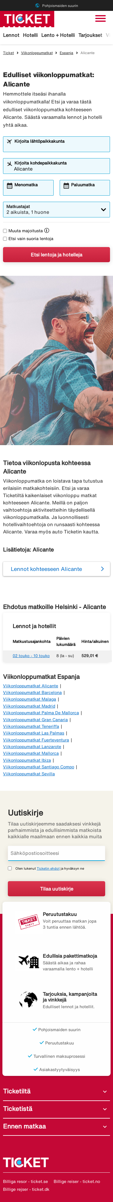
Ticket (8, 53)
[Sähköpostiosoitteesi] (56, 853)
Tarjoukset (90, 35)
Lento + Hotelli (58, 35)
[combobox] (60, 147)
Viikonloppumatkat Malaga (29, 699)
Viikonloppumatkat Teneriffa (31, 726)
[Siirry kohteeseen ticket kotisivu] (27, 18)
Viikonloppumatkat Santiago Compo (38, 767)
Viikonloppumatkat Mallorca (31, 753)
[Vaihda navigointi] (100, 18)
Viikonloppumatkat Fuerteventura (36, 740)
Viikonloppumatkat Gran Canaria (35, 720)
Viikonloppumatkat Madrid (29, 706)
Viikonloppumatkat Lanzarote (32, 746)
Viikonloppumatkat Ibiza (27, 760)
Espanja (66, 53)
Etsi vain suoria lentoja (28, 238)
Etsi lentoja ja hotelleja (56, 254)
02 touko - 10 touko (31, 656)
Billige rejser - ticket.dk (26, 1189)
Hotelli (30, 35)
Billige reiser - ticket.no (77, 1181)
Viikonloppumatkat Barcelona (32, 692)
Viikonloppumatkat (37, 53)
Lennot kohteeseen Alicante (46, 569)
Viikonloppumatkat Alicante (30, 686)
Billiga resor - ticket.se (25, 1181)
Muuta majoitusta (23, 231)
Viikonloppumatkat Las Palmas (33, 733)
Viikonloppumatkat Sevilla (29, 774)
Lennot (11, 35)
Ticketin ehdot (48, 868)
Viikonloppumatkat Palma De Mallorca (41, 713)
